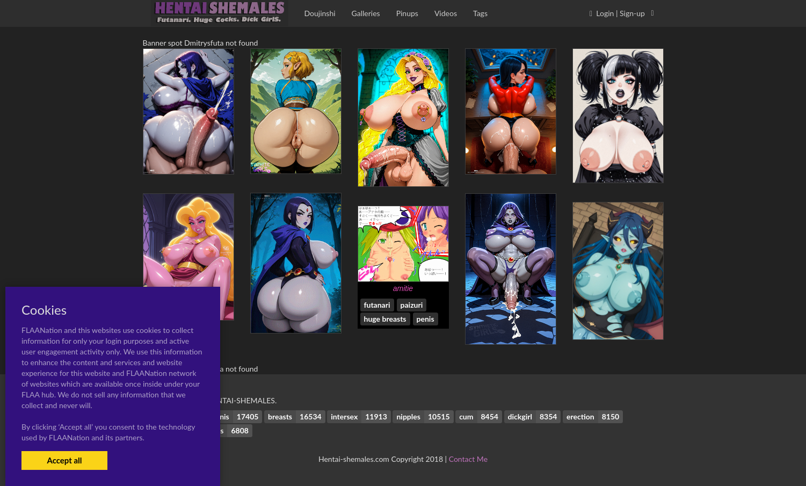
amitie (403, 288)
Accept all (64, 460)
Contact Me (468, 458)
